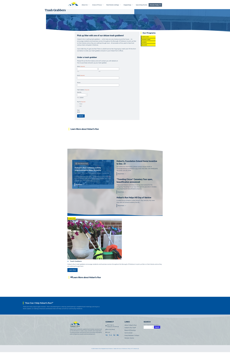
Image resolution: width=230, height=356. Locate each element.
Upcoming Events (141, 5)
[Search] (149, 327)
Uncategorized (105, 173)
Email (81, 75)
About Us (86, 5)
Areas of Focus (98, 5)
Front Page (85, 173)
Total (78, 110)
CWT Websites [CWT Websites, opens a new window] (135, 348)
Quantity (79, 92)
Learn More (72, 270)
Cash (80, 106)
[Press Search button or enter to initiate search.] (157, 327)
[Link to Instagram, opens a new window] (114, 335)
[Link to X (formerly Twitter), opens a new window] (110, 335)
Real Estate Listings (114, 5)
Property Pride (146, 39)
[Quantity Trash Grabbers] (82, 95)
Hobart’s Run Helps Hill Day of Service (134, 197)
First (78, 71)
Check (80, 104)
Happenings (129, 5)
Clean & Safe (145, 36)
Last (99, 71)
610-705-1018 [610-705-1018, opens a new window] (110, 329)
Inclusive (145, 44)
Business (144, 42)
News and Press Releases (94, 173)
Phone (78, 82)
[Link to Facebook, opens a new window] (107, 335)
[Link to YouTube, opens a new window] (118, 335)
